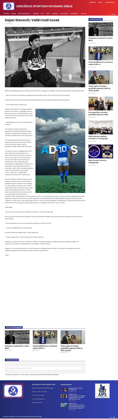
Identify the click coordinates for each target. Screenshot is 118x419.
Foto (42, 13)
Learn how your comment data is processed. (44, 375)
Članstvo (55, 13)
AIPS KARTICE (64, 13)
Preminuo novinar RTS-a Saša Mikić (17, 347)
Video (48, 13)
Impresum (92, 2)
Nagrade (36, 13)
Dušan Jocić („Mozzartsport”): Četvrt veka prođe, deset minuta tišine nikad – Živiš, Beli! (77, 406)
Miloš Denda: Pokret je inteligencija (97, 161)
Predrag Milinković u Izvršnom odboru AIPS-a (45, 347)
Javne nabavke (109, 2)
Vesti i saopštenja (24, 13)
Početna (6, 13)
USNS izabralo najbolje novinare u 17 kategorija (98, 137)
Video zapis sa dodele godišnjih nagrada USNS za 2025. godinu (72, 348)
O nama (13, 13)
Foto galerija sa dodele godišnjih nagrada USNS (98, 113)
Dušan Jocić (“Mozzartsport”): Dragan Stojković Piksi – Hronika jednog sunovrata (77, 397)
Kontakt (84, 13)
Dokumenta (74, 13)
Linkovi (100, 2)
